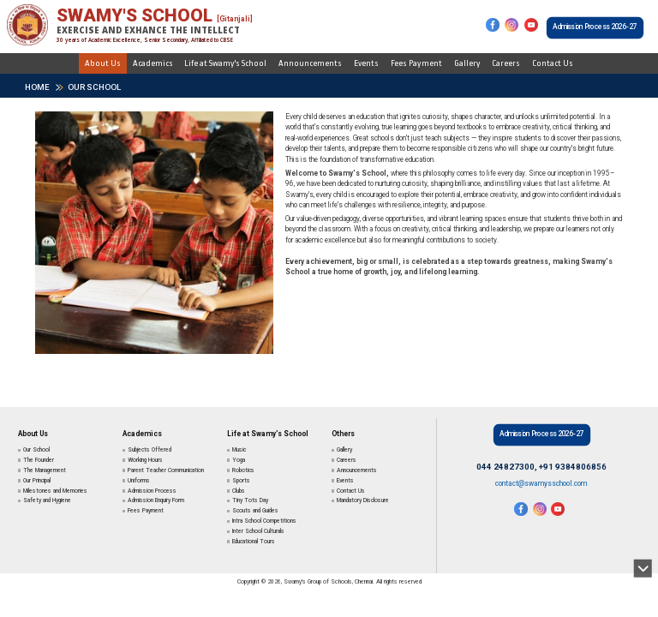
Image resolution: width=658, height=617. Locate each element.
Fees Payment (416, 63)
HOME (37, 87)
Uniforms (139, 480)
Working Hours (145, 460)
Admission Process (152, 491)
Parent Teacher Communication (166, 470)
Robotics (243, 470)
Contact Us (552, 63)
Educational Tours (253, 541)
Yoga (238, 460)
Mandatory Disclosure (363, 500)
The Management (44, 470)
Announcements (310, 63)
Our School (94, 87)
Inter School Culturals (258, 531)
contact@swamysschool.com (541, 483)
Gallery (467, 63)
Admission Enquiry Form (156, 500)
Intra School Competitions (264, 521)
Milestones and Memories (55, 491)
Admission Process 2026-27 (595, 26)
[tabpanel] (154, 235)
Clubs (238, 491)
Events (366, 63)
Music (239, 449)
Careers (506, 63)
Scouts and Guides (255, 510)
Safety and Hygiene (47, 500)
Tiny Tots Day (250, 500)
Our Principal (37, 480)
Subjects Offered (149, 449)
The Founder (38, 460)
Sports (241, 480)
